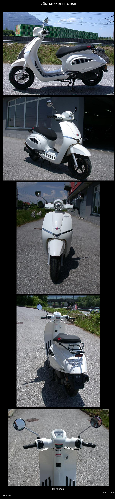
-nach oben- (108, 492)
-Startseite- (7, 495)
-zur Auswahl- (58, 489)
